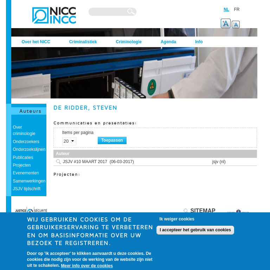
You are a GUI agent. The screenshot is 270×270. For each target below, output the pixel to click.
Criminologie (129, 41)
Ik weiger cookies (176, 221)
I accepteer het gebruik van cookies (195, 232)
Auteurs (30, 111)
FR (237, 9)
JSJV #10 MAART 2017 (85, 161)
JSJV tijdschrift (27, 188)
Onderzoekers (26, 141)
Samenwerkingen (29, 181)
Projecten (22, 165)
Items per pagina (78, 132)
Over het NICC (36, 41)
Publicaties (23, 157)
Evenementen (26, 173)
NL (226, 9)
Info (199, 41)
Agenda (168, 41)
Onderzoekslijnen (29, 149)
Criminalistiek (83, 41)
